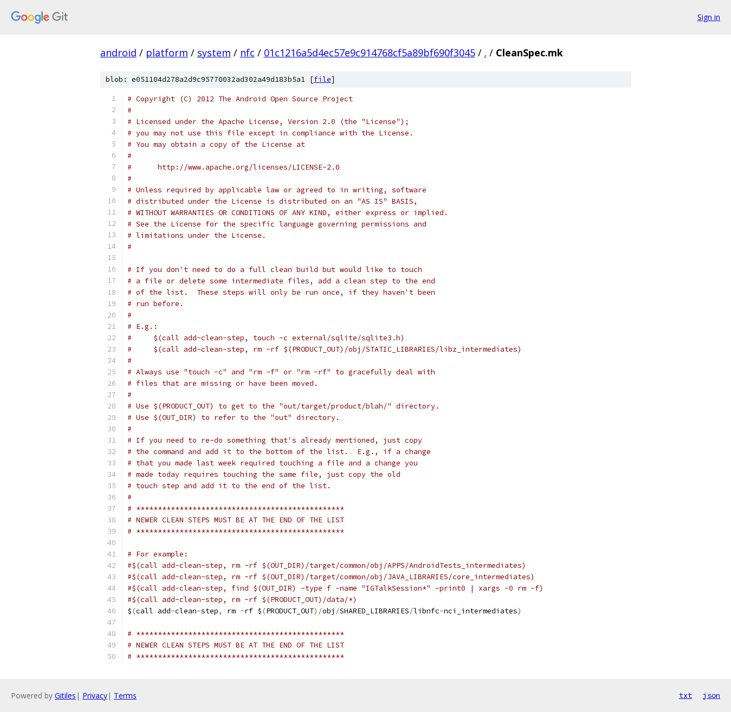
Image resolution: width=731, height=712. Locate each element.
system (214, 52)
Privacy (94, 695)
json (711, 695)
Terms (125, 695)
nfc (247, 52)
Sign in (708, 17)
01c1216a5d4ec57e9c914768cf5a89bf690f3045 (369, 52)
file (322, 79)
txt (685, 695)
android (118, 52)
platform (167, 52)
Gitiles (65, 695)
